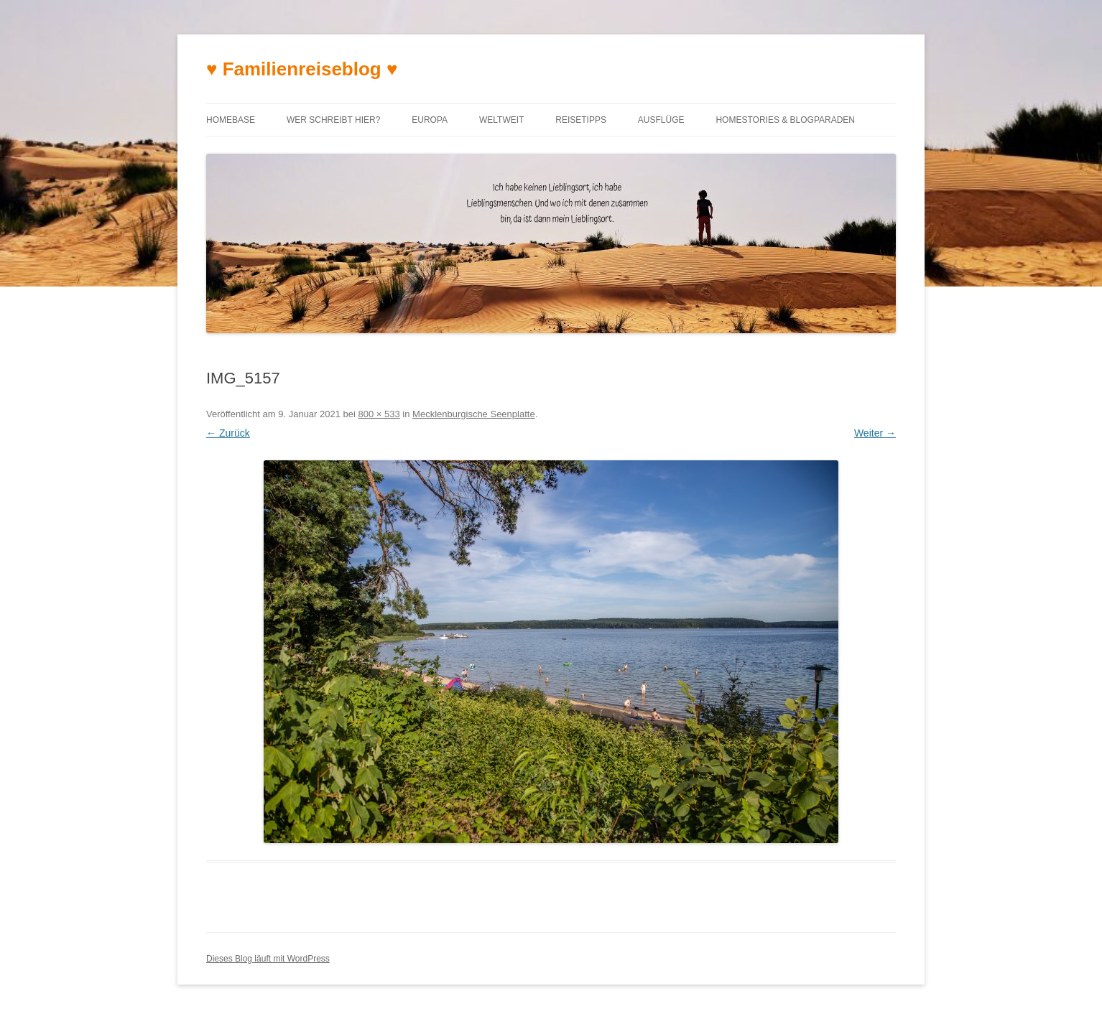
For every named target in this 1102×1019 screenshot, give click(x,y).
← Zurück (228, 433)
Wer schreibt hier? (333, 120)
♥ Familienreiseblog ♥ (301, 69)
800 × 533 (379, 414)
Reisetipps (580, 120)
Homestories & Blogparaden (785, 120)
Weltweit (501, 120)
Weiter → (875, 433)
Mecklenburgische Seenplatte (473, 414)
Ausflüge (661, 120)
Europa (430, 120)
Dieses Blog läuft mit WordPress (268, 959)
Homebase (230, 120)
